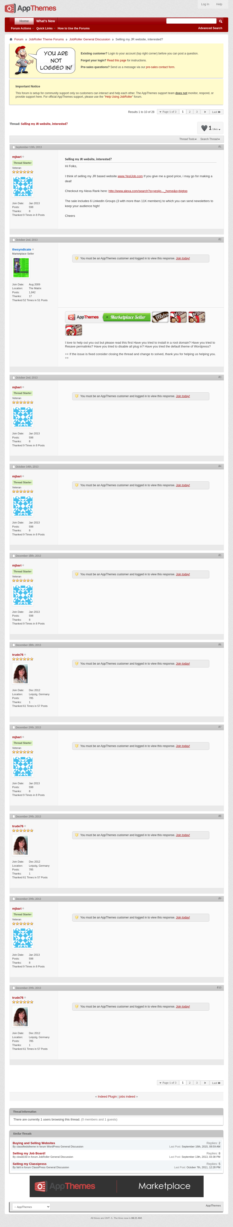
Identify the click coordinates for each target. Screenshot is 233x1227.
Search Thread (209, 139)
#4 (219, 466)
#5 (219, 555)
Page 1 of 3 (169, 111)
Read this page (116, 60)
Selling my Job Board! (29, 1153)
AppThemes (213, 1205)
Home (24, 21)
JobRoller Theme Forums (46, 39)
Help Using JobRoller (118, 96)
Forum (18, 39)
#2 (219, 239)
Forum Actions (21, 28)
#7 (219, 727)
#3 (219, 377)
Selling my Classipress (30, 1164)
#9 (219, 898)
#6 (219, 644)
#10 (219, 987)
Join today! (183, 258)
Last (216, 112)
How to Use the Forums (74, 28)
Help (219, 4)
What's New (45, 21)
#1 (219, 146)
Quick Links (44, 28)
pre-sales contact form (160, 67)
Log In (205, 4)
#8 (219, 816)
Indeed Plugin (107, 1096)
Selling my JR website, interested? (44, 124)
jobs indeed (127, 1096)
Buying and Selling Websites (34, 1143)
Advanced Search (210, 28)
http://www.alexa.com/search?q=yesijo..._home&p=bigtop (147, 191)
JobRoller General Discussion (89, 39)
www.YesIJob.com (130, 176)
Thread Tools (187, 139)
